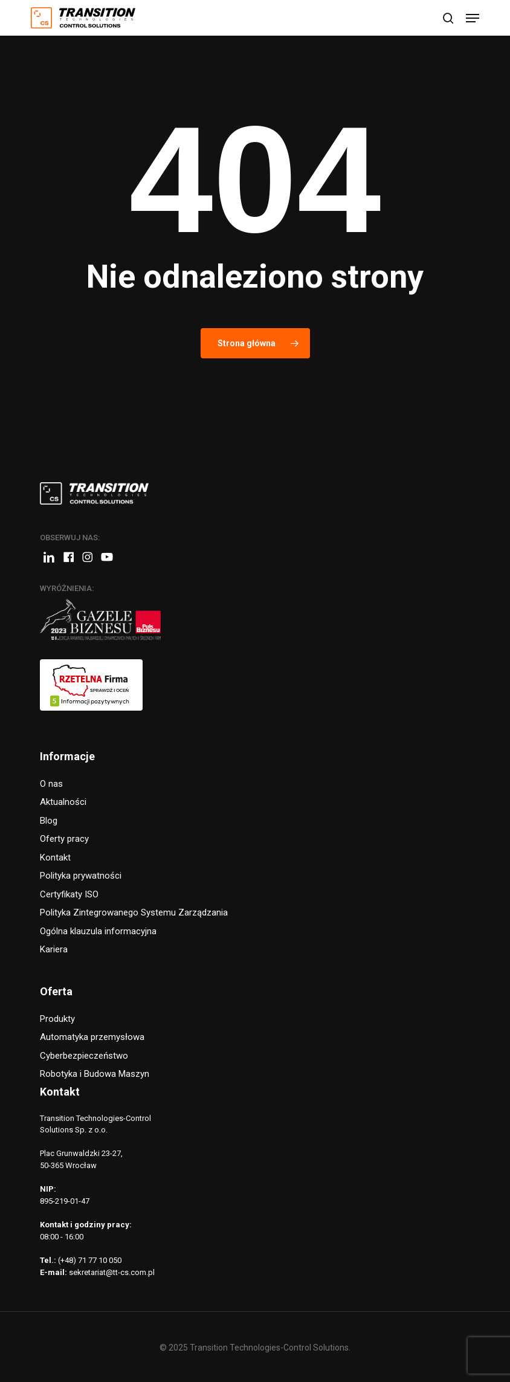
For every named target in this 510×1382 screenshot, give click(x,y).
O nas (51, 783)
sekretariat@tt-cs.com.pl (112, 1272)
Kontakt (55, 857)
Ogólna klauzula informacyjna (98, 931)
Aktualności (63, 801)
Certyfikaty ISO (69, 894)
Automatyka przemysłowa (92, 1037)
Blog (48, 820)
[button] (472, 18)
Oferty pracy (64, 838)
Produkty (57, 1018)
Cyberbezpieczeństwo (84, 1055)
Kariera (54, 949)
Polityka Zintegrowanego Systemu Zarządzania (134, 912)
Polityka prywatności (80, 875)
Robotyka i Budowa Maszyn (94, 1073)
